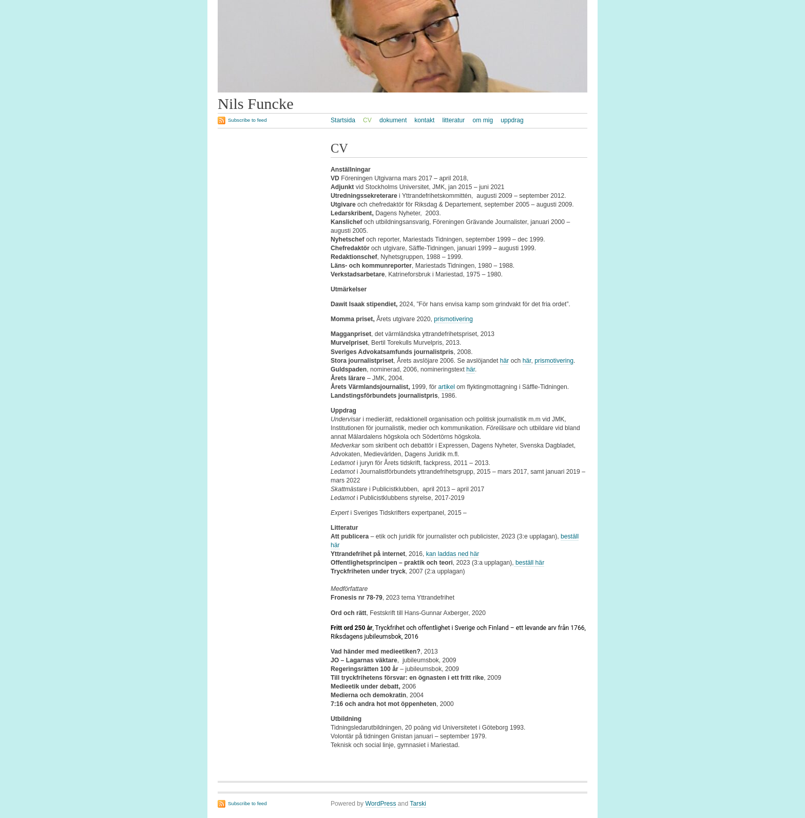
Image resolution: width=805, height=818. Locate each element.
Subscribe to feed (247, 120)
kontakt (424, 120)
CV (367, 120)
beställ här (529, 562)
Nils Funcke (256, 104)
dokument (393, 120)
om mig (482, 120)
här (504, 360)
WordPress (381, 803)
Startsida (343, 120)
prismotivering (453, 319)
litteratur (453, 120)
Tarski (418, 803)
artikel (446, 387)
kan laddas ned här (452, 553)
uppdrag (512, 120)
